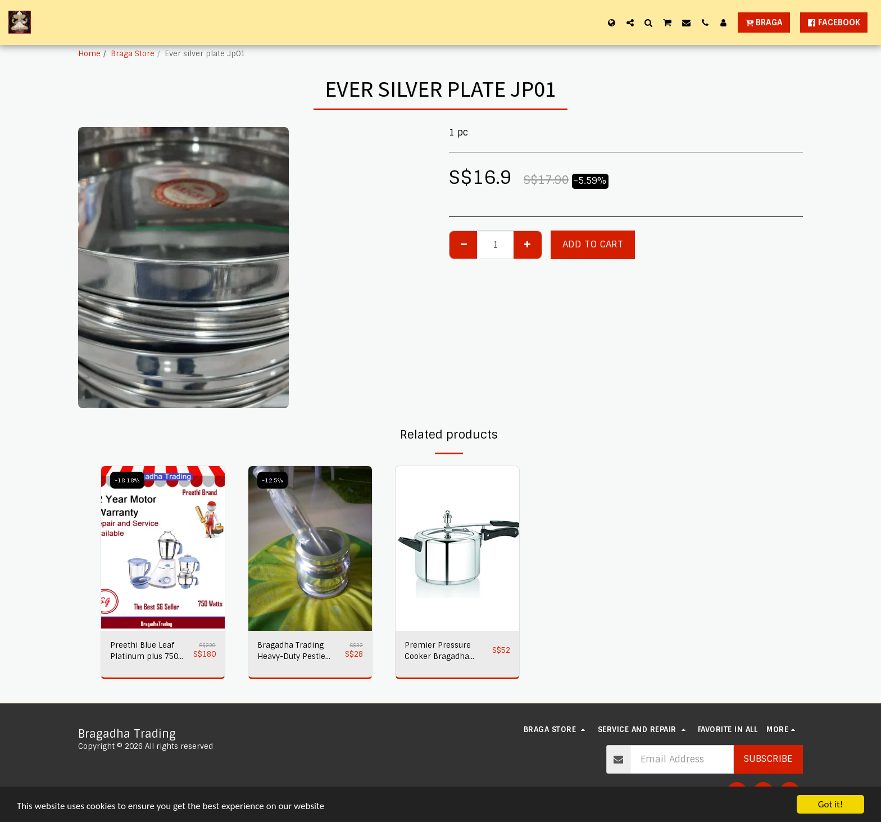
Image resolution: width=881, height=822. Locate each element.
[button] (630, 22)
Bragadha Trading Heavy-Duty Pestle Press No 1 (291, 651)
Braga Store (133, 53)
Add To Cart (592, 244)
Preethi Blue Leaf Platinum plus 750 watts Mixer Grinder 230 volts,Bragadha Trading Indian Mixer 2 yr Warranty (148, 651)
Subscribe (768, 759)
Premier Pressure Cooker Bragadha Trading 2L (438, 651)
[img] (163, 548)
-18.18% (127, 480)
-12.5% (272, 480)
